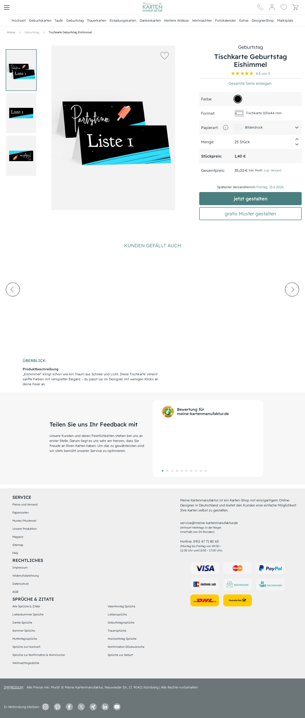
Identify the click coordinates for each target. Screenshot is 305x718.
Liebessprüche (117, 614)
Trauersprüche (117, 630)
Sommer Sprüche (23, 630)
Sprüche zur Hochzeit (26, 647)
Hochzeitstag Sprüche (122, 638)
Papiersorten (20, 512)
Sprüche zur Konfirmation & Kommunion (38, 655)
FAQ (15, 553)
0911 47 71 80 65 (206, 541)
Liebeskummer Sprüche (28, 614)
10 (205, 470)
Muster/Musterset (24, 520)
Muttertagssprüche (24, 638)
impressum (13, 687)
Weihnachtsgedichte (25, 663)
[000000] (238, 99)
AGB (15, 592)
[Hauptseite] (152, 7)
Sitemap (17, 545)
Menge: (207, 141)
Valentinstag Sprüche (121, 606)
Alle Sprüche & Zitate (26, 606)
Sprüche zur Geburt (120, 655)
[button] (164, 55)
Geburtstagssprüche (121, 622)
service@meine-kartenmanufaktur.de (209, 523)
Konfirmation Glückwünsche (126, 647)
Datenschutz (20, 583)
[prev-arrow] (13, 302)
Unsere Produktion (24, 528)
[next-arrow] (292, 302)
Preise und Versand (24, 504)
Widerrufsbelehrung (25, 575)
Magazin (17, 537)
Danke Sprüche (22, 622)
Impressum (20, 567)
